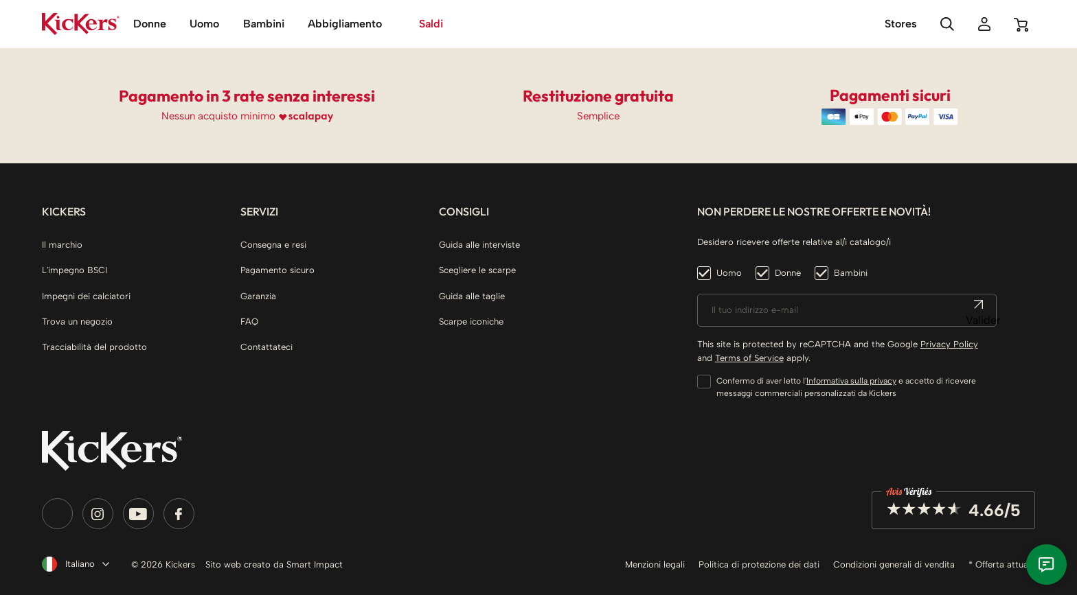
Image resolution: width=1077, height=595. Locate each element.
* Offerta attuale (1001, 564)
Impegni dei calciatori (86, 296)
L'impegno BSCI (74, 270)
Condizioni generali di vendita (894, 564)
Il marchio (62, 245)
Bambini (851, 273)
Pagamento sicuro (277, 270)
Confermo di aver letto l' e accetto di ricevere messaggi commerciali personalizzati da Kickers (846, 387)
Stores (901, 23)
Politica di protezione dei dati (759, 564)
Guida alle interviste (479, 245)
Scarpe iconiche (471, 321)
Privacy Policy (949, 344)
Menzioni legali (655, 564)
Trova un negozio (77, 321)
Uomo (729, 273)
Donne (788, 273)
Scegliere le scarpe (477, 270)
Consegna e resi (273, 245)
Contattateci (266, 347)
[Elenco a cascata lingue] (73, 564)
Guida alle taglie (472, 296)
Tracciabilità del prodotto (94, 347)
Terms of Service (749, 358)
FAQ (249, 321)
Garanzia (258, 296)
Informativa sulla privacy (851, 381)
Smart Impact (314, 564)
